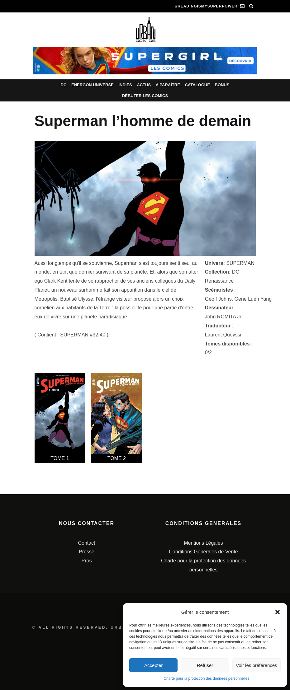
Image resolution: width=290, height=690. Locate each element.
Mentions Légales (203, 543)
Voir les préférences (256, 665)
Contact (86, 543)
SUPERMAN (240, 263)
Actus (144, 84)
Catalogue (197, 84)
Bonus (222, 84)
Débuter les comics (145, 95)
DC (64, 84)
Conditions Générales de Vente (203, 551)
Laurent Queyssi (223, 334)
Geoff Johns (218, 299)
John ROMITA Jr (223, 316)
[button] (277, 612)
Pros (87, 560)
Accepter (153, 665)
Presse (86, 551)
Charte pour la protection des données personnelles (207, 678)
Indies (125, 84)
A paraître (168, 84)
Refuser (205, 665)
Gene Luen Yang (253, 299)
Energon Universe (92, 84)
